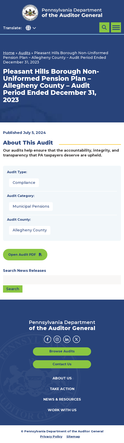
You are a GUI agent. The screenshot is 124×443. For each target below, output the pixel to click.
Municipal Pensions (31, 206)
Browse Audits (62, 351)
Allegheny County (30, 230)
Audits (24, 53)
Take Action (62, 389)
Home (9, 53)
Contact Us (62, 364)
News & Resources (62, 399)
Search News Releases (24, 270)
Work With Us (62, 410)
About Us (62, 378)
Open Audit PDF (22, 255)
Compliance (24, 182)
